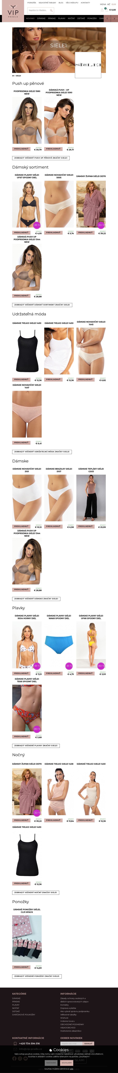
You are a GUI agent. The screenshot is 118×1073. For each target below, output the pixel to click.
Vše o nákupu (72, 3)
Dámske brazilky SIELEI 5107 (59, 470)
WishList (64, 1018)
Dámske (41, 19)
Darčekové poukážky (23, 1015)
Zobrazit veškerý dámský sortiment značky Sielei (42, 305)
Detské (81, 19)
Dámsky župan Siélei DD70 (91, 176)
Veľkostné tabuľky (47, 3)
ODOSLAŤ (88, 1044)
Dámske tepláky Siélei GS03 (91, 470)
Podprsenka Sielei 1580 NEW (27, 93)
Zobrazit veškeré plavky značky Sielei (36, 746)
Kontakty (85, 3)
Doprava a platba (68, 1008)
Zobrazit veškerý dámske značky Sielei (36, 599)
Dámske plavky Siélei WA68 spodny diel (59, 617)
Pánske (52, 19)
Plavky (61, 19)
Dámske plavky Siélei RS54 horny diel (27, 617)
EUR (114, 5)
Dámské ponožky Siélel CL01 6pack (26, 911)
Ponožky (92, 19)
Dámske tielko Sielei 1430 (26, 323)
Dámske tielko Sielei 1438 (59, 764)
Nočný (71, 19)
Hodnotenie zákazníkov (70, 1031)
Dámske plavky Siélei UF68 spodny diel (91, 617)
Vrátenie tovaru (67, 1021)
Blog (61, 3)
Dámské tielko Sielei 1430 (91, 764)
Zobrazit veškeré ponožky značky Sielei (36, 976)
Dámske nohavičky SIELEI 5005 (59, 176)
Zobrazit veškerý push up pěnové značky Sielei (41, 158)
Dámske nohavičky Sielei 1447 (27, 386)
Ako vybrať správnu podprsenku (74, 1012)
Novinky (30, 19)
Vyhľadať (51, 10)
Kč (108, 5)
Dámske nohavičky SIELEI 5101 (27, 470)
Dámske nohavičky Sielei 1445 (91, 323)
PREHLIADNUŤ (21, 149)
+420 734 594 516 (29, 1044)
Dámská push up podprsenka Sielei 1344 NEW (27, 239)
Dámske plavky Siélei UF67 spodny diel (27, 176)
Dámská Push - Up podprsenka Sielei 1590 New (59, 92)
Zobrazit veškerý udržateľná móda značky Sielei (42, 452)
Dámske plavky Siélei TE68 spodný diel (27, 680)
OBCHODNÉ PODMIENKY (72, 1025)
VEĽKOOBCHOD (68, 1028)
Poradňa (31, 3)
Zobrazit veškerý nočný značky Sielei (35, 892)
